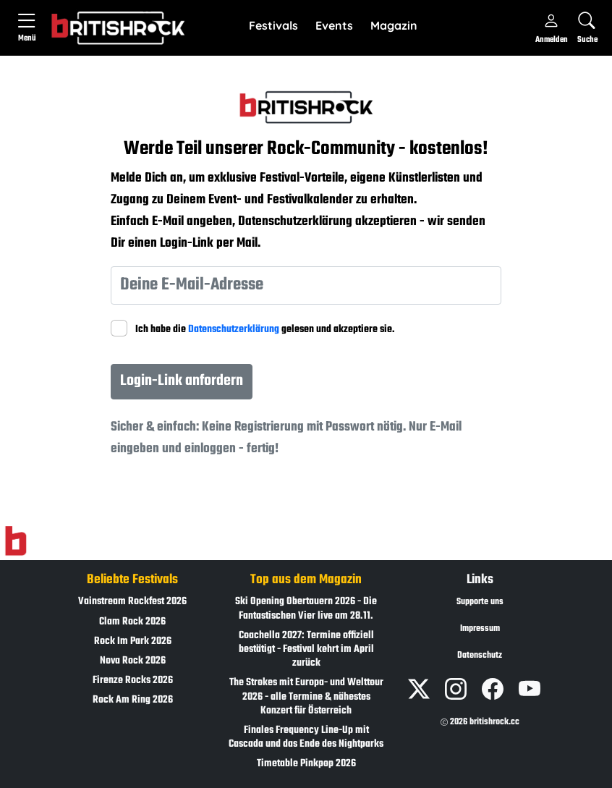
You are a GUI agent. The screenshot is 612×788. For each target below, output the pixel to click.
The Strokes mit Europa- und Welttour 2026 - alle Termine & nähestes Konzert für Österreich (306, 696)
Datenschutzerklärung (233, 329)
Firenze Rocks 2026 (133, 680)
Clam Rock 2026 (132, 622)
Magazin (393, 25)
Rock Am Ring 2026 (133, 700)
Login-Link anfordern (181, 381)
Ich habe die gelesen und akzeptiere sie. (265, 329)
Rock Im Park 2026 (132, 641)
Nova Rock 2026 (133, 661)
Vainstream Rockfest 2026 (132, 601)
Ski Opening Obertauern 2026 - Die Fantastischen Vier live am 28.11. (306, 608)
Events (334, 25)
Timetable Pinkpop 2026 (306, 763)
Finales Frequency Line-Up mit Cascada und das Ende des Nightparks (306, 737)
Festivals (273, 25)
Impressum (480, 629)
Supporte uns (479, 602)
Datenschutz (479, 655)
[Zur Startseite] (15, 541)
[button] (273, 26)
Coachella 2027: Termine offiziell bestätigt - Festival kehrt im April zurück (306, 649)
